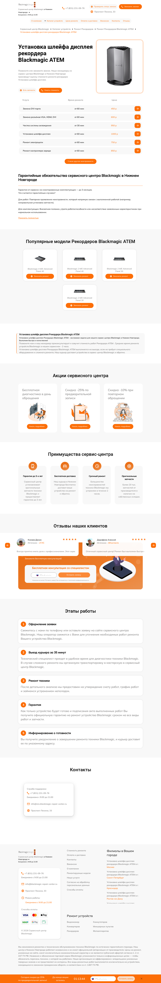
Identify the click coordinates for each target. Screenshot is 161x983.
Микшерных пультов (103, 927)
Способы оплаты (75, 889)
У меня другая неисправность (80, 161)
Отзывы (126, 21)
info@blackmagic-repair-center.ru (39, 884)
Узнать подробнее (37, 426)
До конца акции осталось (60, 978)
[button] (7, 545)
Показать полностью (28, 218)
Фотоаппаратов (101, 931)
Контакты (116, 21)
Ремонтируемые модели (79, 873)
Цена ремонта (72, 21)
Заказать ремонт (42, 276)
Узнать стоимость (50, 90)
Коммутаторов (100, 922)
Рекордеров (73, 931)
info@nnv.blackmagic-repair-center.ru (47, 804)
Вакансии (104, 21)
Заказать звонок (130, 6)
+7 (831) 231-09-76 (75, 8)
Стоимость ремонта (76, 850)
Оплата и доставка (89, 21)
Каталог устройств (55, 21)
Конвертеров (73, 927)
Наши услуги (73, 877)
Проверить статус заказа (103, 6)
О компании (36, 21)
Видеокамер (73, 922)
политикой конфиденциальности (79, 580)
